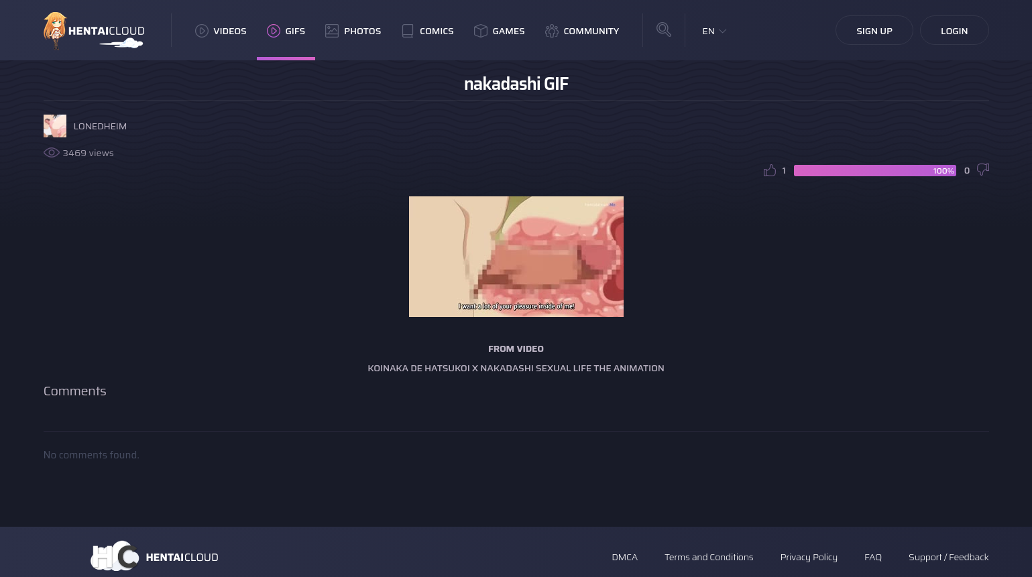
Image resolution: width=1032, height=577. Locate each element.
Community (582, 30)
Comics (427, 30)
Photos (353, 30)
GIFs (286, 30)
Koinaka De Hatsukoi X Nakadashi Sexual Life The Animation (516, 368)
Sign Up (874, 30)
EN (708, 30)
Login (954, 30)
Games (499, 30)
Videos (221, 30)
